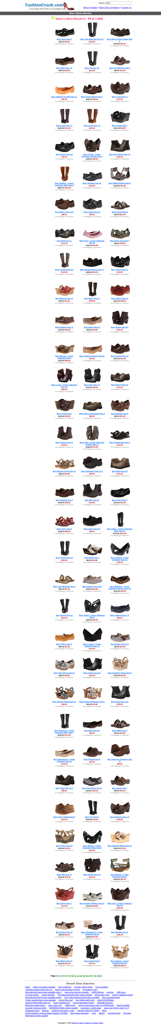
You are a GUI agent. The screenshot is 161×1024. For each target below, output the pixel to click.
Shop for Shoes (90, 7)
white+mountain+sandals (44, 987)
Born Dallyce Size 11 (119, 299)
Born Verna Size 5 (64, 39)
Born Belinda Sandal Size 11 (64, 702)
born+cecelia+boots (111, 997)
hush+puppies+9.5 (61, 1003)
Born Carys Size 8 (64, 529)
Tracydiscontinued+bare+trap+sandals (74, 995)
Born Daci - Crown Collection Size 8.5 (120, 905)
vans (94, 1013)
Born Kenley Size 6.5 (91, 875)
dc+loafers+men (90, 989)
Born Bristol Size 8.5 (119, 385)
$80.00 (64, 704)
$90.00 (64, 99)
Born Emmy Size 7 (64, 904)
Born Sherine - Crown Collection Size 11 (120, 962)
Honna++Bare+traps (83, 987)
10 (72, 976)
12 (78, 976)
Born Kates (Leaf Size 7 (119, 241)
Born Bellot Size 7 (91, 558)
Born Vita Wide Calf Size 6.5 (91, 39)
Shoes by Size (77, 1023)
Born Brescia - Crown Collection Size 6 (64, 357)
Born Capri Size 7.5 (92, 385)
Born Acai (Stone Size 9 (92, 788)
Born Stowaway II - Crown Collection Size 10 (64, 760)
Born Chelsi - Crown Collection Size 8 (92, 616)
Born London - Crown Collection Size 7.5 (92, 645)
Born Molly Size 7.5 (64, 68)
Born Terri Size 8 (92, 817)
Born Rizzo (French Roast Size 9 (119, 40)
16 (89, 976)
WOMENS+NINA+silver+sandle (63, 1008)
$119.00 (120, 445)
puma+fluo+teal (66, 1000)
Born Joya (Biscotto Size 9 (64, 587)
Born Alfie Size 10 (64, 875)
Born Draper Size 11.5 (120, 644)
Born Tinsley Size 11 (119, 270)
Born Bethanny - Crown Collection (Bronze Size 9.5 (120, 588)
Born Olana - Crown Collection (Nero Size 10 (119, 530)
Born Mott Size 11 (64, 241)
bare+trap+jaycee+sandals (77, 992)
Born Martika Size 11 (119, 932)
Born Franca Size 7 (119, 500)
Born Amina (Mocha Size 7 (92, 97)
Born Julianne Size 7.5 (119, 615)
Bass (104, 1010)
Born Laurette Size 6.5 (64, 270)
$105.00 (92, 186)
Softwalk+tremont (105, 1003)
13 (81, 976)
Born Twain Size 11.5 (64, 788)
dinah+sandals (123, 1005)
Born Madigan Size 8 (119, 414)
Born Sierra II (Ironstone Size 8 (92, 414)
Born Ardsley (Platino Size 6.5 (92, 904)
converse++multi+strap (91, 1008)
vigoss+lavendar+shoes (83, 1003)
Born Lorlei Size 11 (119, 97)
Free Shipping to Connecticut (64, 44)
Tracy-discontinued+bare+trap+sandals (81, 997)
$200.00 (92, 128)
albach (102, 1013)
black (27, 987)
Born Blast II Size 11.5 (64, 212)
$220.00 (64, 618)
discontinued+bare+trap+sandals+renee (43, 997)
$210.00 (92, 42)
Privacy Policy (97, 1023)
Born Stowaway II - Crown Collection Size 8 (92, 933)
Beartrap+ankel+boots (35, 1005)
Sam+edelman (64, 987)
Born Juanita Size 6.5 (119, 356)
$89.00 (64, 215)
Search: (102, 3)
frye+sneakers (101, 987)
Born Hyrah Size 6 (64, 414)
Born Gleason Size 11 (64, 327)
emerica (110, 992)
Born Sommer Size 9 (64, 500)
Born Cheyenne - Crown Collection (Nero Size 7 (64, 732)
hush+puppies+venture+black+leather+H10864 (46, 1013)
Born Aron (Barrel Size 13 (119, 154)
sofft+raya (121, 992)
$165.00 (120, 908)
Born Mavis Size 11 (92, 299)
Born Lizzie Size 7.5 (64, 126)
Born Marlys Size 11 (64, 961)
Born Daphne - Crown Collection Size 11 (120, 876)
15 (87, 976)
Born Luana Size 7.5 (92, 126)
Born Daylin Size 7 (119, 788)
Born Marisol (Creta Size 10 (64, 471)
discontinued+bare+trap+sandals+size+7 (43, 992)
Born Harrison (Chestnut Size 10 (120, 760)
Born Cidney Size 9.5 (92, 673)
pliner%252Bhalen (106, 1000)
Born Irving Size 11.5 (119, 702)
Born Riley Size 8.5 (92, 731)
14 (84, 976)
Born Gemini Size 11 (64, 615)
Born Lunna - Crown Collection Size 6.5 (64, 386)
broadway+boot (32, 1010)
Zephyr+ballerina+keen (122, 995)
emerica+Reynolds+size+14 (38, 1003)
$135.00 (120, 157)
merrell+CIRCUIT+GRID (88, 1010)
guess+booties (48, 995)
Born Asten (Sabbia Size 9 (64, 817)
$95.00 (92, 215)
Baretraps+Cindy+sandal (36, 1016)
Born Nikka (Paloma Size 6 (120, 183)
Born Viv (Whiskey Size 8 (119, 68)
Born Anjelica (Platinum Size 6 (91, 702)
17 (92, 976)
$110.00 (64, 243)
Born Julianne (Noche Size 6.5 (92, 356)
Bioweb (45, 1010)
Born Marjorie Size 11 (64, 299)
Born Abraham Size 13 (92, 183)
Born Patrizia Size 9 (92, 759)
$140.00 (120, 330)
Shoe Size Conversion (109, 7)
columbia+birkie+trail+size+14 (38, 989)
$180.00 (64, 389)
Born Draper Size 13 (64, 932)
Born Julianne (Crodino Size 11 (64, 97)
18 (95, 976)
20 (101, 976)
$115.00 (120, 99)
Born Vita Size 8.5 (92, 68)
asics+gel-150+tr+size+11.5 (116, 1008)
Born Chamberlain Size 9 (119, 443)
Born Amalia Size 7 (120, 126)
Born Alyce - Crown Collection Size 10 (91, 242)
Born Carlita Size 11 (92, 212)
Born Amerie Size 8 (120, 212)
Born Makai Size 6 (119, 731)
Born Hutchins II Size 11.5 (92, 471)
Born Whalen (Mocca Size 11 (92, 270)
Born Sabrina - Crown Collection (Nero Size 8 (91, 847)
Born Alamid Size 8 (92, 961)
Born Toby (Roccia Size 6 (64, 673)
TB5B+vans (70, 1005)
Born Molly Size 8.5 (92, 327)
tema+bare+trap (102, 995)
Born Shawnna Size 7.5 (119, 817)
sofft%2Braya (98, 992)
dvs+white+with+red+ (85, 1000)
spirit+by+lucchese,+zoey (63, 1010)
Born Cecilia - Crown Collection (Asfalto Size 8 (92, 155)
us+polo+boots (32, 995)
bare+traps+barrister (79, 1013)
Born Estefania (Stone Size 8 (120, 673)
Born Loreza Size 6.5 (64, 558)
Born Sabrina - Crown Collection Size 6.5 (120, 559)
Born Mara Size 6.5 (119, 471)
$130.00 (92, 676)
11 (75, 976)
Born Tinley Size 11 (64, 644)
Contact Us (126, 7)
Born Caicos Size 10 (64, 846)
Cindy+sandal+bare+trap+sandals (40, 1000)
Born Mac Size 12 (92, 500)
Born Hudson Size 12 (64, 443)
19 (98, 976)
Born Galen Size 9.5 (92, 529)
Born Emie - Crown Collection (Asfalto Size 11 (92, 444)
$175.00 (92, 964)
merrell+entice (114, 1013)
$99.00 (64, 157)
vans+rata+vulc (55, 1005)
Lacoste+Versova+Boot (35, 1008)
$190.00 (120, 935)
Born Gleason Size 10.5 (92, 587)
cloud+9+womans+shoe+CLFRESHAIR (96, 1005)
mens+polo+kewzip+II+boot (67, 989)
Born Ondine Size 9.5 (119, 327)
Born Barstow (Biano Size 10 (120, 846)
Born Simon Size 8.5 (64, 154)
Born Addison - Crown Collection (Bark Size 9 (64, 184)
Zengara (127, 1013)
